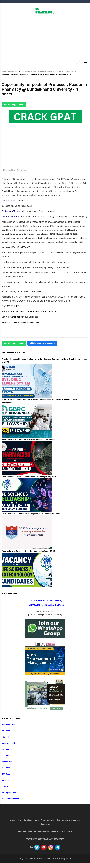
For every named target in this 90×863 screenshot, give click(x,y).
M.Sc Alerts (33, 311)
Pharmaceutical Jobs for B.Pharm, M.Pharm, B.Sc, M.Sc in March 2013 (47, 71)
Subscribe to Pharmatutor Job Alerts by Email (20, 322)
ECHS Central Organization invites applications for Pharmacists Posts (31, 514)
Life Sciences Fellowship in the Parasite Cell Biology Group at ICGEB (30, 477)
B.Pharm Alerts (18, 311)
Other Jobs (16, 317)
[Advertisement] (45, 37)
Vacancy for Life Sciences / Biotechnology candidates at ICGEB (28, 551)
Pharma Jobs (13, 71)
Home (4, 71)
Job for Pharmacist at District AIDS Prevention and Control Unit (28, 439)
